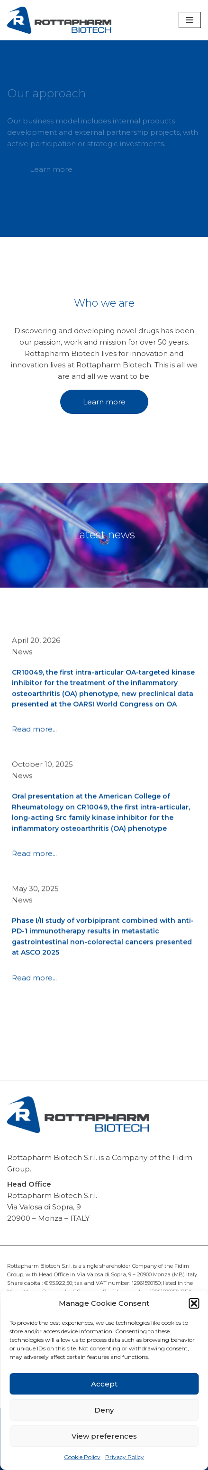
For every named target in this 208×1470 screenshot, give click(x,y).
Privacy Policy (124, 1457)
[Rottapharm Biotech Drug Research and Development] (59, 20)
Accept (104, 1383)
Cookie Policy (82, 1457)
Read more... (34, 745)
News (22, 668)
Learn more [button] (51, 169)
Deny (104, 1409)
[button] (194, 1303)
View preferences (104, 1436)
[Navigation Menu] (190, 20)
